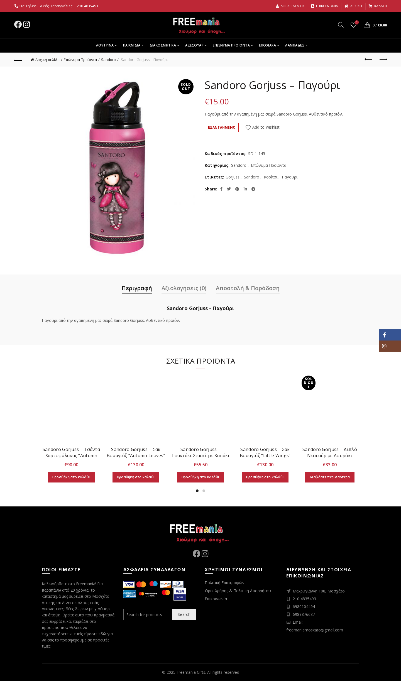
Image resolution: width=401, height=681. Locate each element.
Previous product (369, 59)
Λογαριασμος (290, 6)
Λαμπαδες (294, 45)
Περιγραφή (137, 288)
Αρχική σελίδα (47, 59)
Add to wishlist (266, 127)
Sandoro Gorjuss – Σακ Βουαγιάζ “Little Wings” (265, 452)
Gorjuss (232, 177)
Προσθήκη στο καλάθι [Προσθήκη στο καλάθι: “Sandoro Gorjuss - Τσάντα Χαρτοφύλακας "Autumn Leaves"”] (71, 477)
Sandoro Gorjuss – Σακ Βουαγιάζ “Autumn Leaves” (136, 452)
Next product (383, 59)
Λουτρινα (105, 45)
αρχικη (353, 6)
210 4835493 (87, 5)
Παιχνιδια (132, 45)
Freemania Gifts (191, 672)
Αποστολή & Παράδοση (248, 288)
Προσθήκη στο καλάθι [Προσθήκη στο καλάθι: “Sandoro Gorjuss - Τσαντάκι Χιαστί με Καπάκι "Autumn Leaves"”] (201, 477)
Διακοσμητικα (163, 45)
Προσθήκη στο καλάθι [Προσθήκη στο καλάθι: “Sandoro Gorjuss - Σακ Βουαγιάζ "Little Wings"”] (265, 477)
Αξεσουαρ (194, 45)
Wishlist (356, 23)
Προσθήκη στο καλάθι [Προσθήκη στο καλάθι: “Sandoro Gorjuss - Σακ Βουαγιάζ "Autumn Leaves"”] (136, 477)
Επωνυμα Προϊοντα (231, 45)
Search (184, 614)
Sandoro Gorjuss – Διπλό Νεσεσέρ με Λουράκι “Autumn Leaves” (329, 455)
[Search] (340, 25)
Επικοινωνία (216, 598)
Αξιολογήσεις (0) (184, 288)
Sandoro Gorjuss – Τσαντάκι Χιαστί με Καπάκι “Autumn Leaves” (200, 455)
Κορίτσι (270, 177)
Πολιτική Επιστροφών (224, 582)
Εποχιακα (267, 45)
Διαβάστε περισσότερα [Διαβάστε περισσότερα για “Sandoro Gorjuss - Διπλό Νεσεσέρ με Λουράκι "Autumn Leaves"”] (330, 477)
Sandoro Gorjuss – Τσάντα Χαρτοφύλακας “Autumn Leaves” (71, 455)
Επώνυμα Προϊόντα (80, 59)
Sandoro (108, 59)
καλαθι (377, 6)
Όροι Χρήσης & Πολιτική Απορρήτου (238, 590)
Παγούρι (289, 177)
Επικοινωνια (324, 6)
